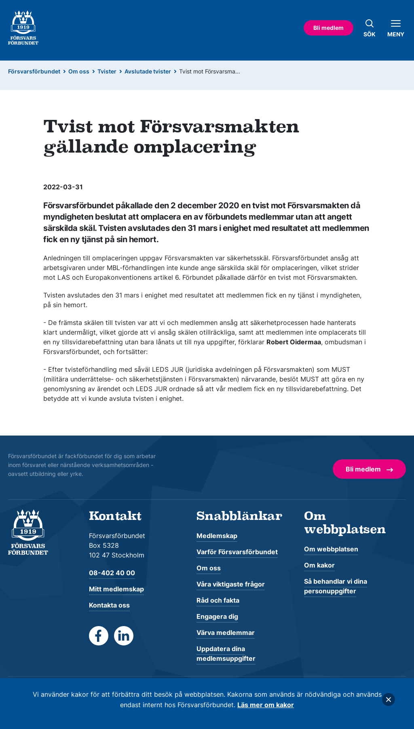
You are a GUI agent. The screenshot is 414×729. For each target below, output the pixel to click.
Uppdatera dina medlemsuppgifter (226, 653)
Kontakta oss (109, 605)
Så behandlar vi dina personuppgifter (335, 586)
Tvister (106, 71)
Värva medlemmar (225, 632)
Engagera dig (217, 616)
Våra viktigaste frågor (230, 584)
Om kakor (319, 565)
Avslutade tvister (148, 71)
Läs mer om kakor (265, 705)
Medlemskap (216, 536)
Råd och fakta (217, 600)
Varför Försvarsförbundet (237, 552)
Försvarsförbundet (34, 71)
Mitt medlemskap (116, 589)
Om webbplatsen (331, 549)
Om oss (78, 71)
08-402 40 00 (112, 573)
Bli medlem (328, 27)
